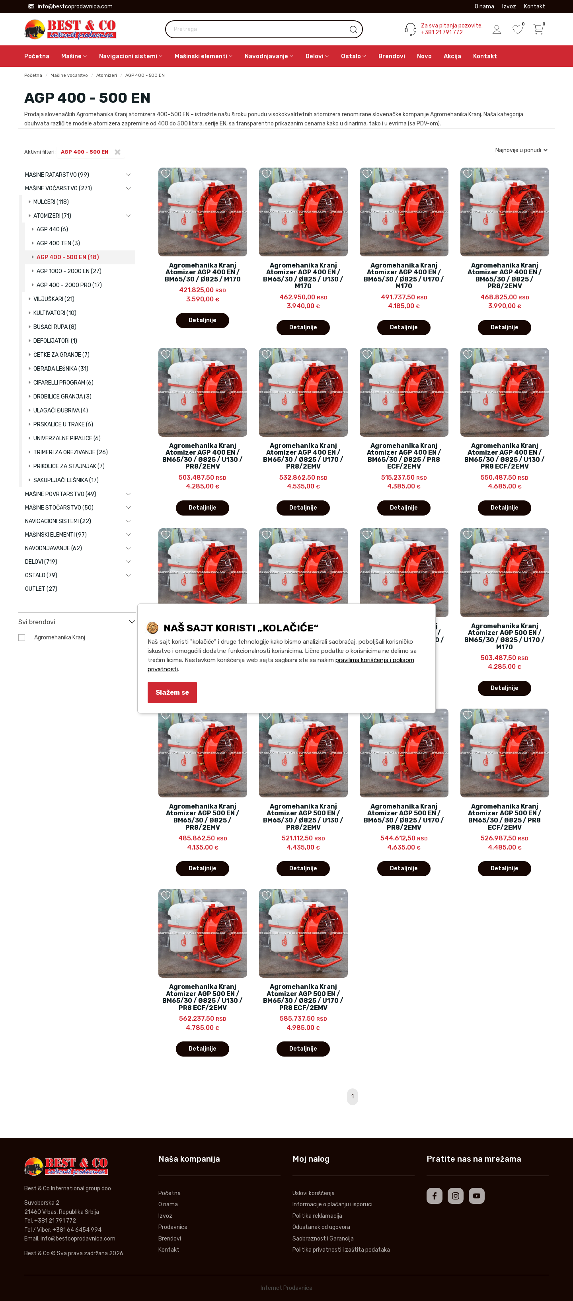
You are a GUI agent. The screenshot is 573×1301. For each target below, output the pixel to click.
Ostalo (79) (41, 575)
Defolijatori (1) (55, 341)
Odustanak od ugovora (321, 1227)
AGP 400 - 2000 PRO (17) (69, 285)
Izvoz (509, 6)
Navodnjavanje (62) (53, 548)
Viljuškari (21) (53, 299)
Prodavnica (172, 1227)
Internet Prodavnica (286, 1288)
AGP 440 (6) (52, 229)
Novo (424, 56)
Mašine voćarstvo (69, 75)
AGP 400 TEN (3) (58, 243)
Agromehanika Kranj (59, 637)
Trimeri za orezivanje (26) (70, 452)
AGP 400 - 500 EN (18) (68, 257)
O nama (484, 6)
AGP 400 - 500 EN (145, 75)
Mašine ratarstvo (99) (57, 175)
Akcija (452, 56)
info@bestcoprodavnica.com (70, 6)
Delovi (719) (41, 562)
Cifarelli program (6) (63, 382)
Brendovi (391, 56)
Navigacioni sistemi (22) (58, 521)
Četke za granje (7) (61, 355)
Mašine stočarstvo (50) (59, 507)
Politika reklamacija (317, 1216)
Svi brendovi (36, 622)
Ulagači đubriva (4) (60, 410)
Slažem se (172, 692)
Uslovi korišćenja (313, 1193)
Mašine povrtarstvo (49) (60, 494)
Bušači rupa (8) (54, 327)
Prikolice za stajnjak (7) (69, 466)
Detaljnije (202, 320)
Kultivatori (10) (54, 313)
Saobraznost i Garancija (323, 1238)
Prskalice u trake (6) (63, 424)
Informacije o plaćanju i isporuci (332, 1204)
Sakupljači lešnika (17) (66, 480)
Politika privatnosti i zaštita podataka (341, 1249)
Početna (36, 56)
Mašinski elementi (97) (56, 534)
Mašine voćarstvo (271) (58, 188)
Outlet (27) (41, 589)
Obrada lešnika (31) (60, 368)
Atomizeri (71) (52, 216)
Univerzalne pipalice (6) (67, 438)
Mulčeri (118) (51, 202)
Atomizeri (106, 75)
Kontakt (534, 6)
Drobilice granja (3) (62, 396)
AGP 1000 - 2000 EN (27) (69, 271)
